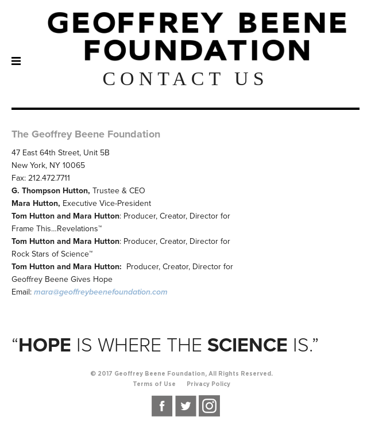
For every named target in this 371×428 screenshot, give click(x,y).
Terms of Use (154, 384)
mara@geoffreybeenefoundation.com (101, 292)
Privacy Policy (208, 384)
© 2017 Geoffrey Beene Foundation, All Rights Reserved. (181, 374)
